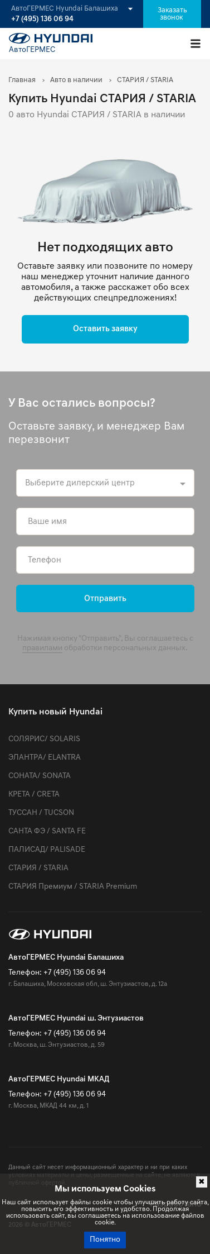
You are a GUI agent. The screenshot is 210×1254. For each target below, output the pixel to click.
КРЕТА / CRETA (34, 794)
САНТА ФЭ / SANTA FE (47, 831)
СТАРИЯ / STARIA (38, 868)
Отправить (105, 599)
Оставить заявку (105, 329)
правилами (42, 648)
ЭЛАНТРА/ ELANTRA (44, 758)
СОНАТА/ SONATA (39, 776)
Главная (22, 80)
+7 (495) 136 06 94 (42, 19)
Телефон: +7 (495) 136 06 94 (57, 973)
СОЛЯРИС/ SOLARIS (44, 739)
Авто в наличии (76, 80)
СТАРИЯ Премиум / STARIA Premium (72, 887)
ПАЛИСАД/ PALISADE (46, 850)
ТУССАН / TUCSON (41, 813)
